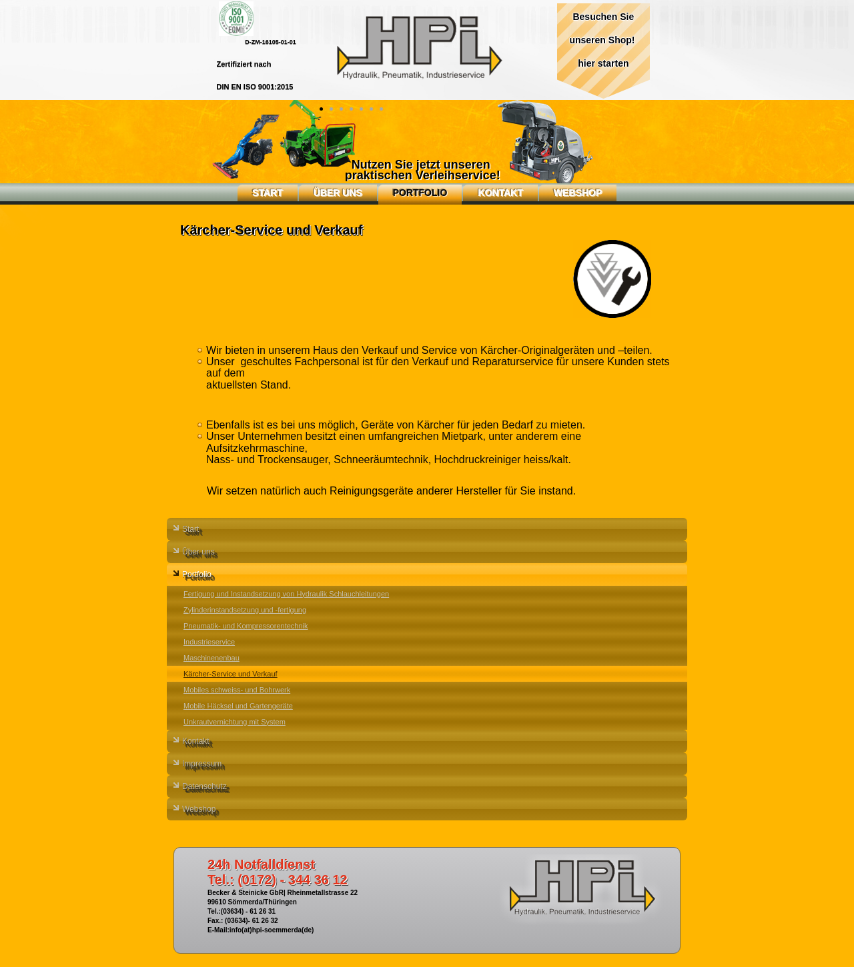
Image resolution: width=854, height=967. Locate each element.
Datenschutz (204, 786)
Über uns (338, 192)
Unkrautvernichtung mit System (234, 722)
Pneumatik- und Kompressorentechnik (245, 626)
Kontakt (500, 192)
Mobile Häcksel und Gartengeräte (238, 706)
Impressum (202, 763)
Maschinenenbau (211, 658)
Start (267, 192)
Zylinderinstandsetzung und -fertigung (244, 610)
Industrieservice (209, 642)
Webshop (578, 192)
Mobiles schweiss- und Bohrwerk (236, 690)
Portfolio (420, 192)
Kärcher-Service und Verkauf (230, 674)
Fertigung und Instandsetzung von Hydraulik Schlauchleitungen (286, 594)
